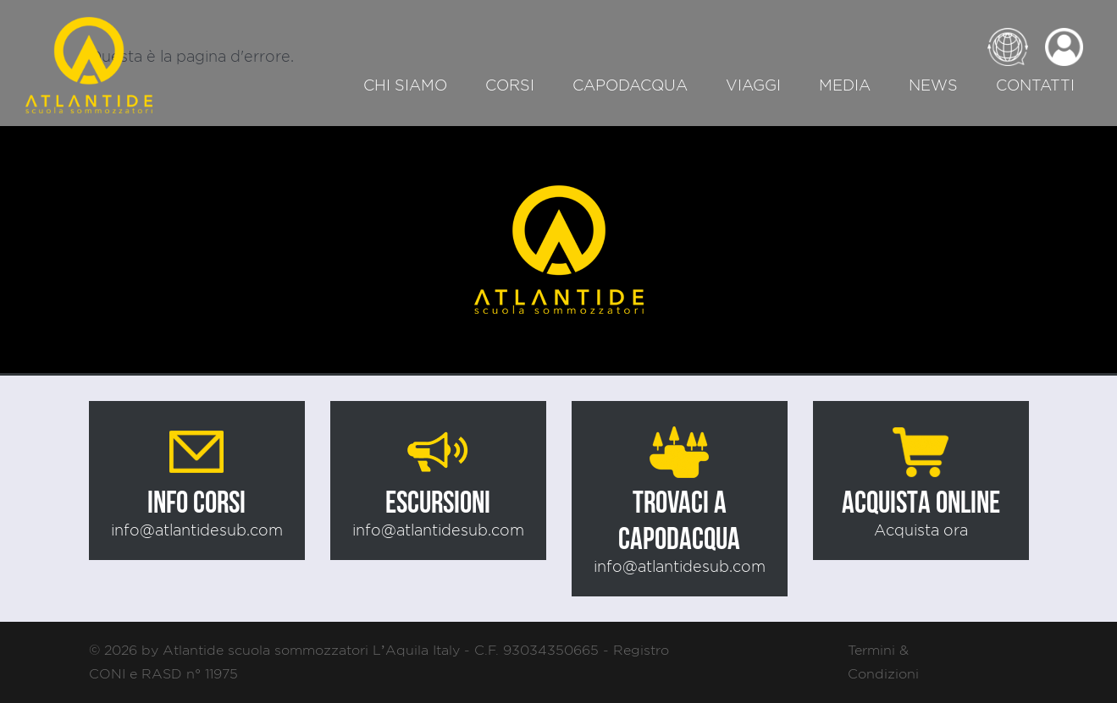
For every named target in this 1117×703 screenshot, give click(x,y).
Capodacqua (630, 85)
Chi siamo (405, 85)
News (933, 85)
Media (845, 85)
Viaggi (753, 85)
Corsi (509, 85)
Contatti (1035, 85)
